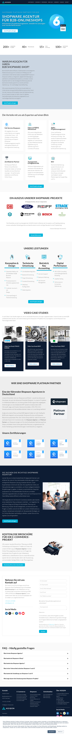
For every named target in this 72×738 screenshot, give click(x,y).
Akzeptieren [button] (52, 731)
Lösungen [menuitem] (37, 2)
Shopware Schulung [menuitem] (34, 714)
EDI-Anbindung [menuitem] (46, 707)
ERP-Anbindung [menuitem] (46, 708)
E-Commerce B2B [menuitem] (20, 711)
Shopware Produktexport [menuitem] (35, 713)
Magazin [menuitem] (62, 2)
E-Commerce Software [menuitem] (21, 708)
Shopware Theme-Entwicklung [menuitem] (34, 708)
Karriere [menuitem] (56, 2)
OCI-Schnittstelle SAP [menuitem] (47, 705)
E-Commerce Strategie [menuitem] (21, 705)
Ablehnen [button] (60, 731)
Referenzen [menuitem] (44, 2)
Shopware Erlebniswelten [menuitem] (35, 705)
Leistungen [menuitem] (30, 2)
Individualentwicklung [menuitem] (34, 716)
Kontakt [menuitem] (67, 2)
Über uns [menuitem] (50, 2)
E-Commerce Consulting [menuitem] (22, 707)
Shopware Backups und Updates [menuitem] (35, 711)
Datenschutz (51, 635)
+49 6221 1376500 (10, 612)
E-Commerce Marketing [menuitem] (22, 710)
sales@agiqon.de (9, 614)
